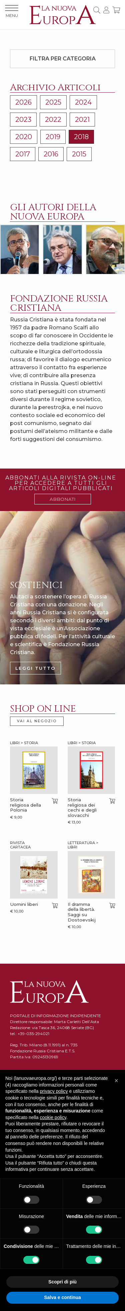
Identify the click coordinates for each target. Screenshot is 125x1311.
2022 (53, 120)
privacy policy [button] (54, 1091)
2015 (79, 154)
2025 (53, 102)
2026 (23, 102)
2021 (82, 120)
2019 (53, 137)
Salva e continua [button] (62, 1297)
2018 (81, 137)
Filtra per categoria (63, 58)
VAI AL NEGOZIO (37, 721)
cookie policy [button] (53, 1117)
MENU (11, 11)
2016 (51, 154)
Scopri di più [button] (62, 1281)
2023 (23, 120)
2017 (22, 154)
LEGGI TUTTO (35, 668)
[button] (116, 1080)
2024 (83, 102)
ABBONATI (63, 499)
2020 (23, 137)
